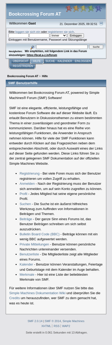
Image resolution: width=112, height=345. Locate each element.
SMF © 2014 (53, 321)
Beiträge (25, 219)
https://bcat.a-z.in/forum (42, 55)
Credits (14, 298)
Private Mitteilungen (34, 244)
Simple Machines (73, 321)
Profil (23, 194)
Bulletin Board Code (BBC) (39, 234)
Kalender (26, 264)
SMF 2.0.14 (35, 321)
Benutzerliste (29, 254)
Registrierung (29, 173)
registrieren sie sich (61, 31)
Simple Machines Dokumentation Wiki (37, 293)
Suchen (25, 204)
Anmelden (27, 184)
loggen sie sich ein (27, 31)
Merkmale (26, 274)
